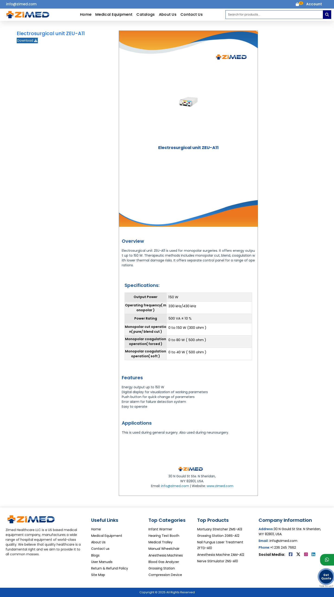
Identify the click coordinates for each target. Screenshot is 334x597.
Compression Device (165, 574)
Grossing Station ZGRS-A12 (218, 535)
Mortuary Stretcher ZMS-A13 (219, 529)
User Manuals (101, 562)
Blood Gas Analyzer (163, 562)
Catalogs (145, 14)
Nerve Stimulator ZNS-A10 (217, 561)
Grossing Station (161, 568)
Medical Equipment (113, 14)
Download (27, 40)
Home (85, 14)
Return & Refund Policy (109, 568)
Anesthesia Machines (165, 555)
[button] (314, 4)
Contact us (100, 548)
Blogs (95, 555)
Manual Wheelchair (164, 548)
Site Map (98, 574)
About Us (168, 14)
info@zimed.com (175, 486)
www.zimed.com (220, 486)
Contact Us (191, 14)
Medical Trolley (160, 542)
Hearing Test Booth (163, 535)
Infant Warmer (160, 529)
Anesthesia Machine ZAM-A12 (220, 554)
